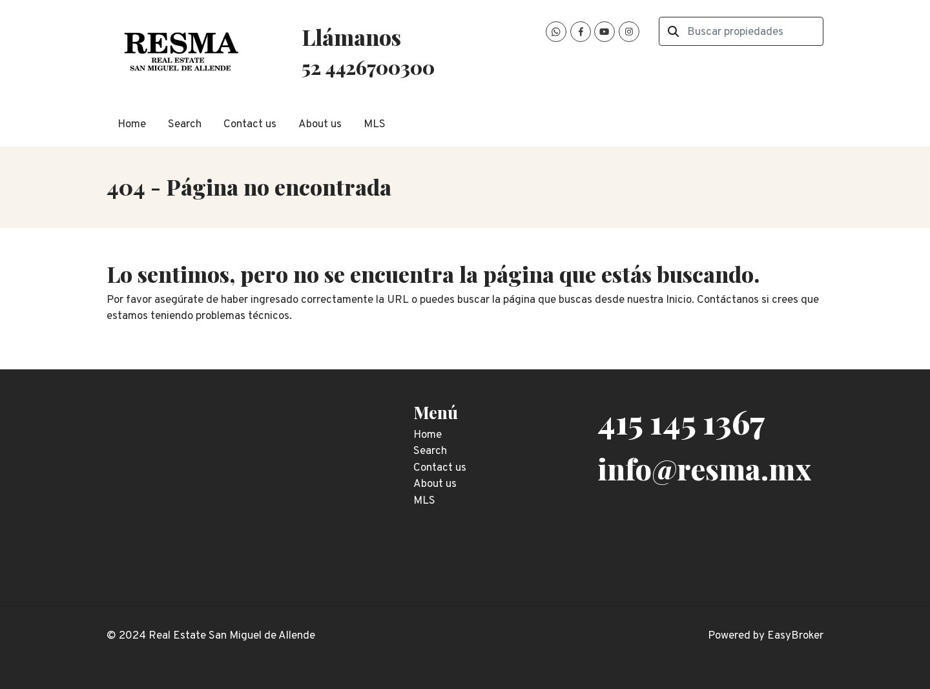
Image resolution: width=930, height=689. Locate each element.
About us (320, 125)
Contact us (249, 125)
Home (132, 125)
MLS (375, 125)
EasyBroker (795, 636)
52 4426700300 (368, 66)
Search (185, 125)
